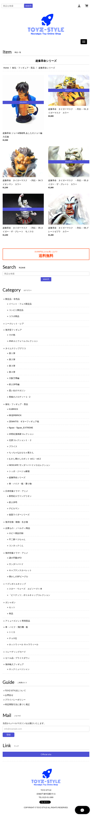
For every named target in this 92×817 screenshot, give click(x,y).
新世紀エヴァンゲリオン (20, 496)
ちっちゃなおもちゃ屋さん (21, 452)
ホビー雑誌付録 (16, 533)
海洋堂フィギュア (13, 330)
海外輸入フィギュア (14, 664)
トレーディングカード (15, 652)
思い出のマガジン (17, 390)
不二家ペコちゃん (17, 539)
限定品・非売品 (12, 299)
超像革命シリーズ (17, 477)
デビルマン (14, 508)
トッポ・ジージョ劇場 (19, 471)
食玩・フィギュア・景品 (23, 68)
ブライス (13, 446)
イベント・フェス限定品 (20, 304)
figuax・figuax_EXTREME (21, 427)
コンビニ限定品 (16, 310)
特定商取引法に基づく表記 (17, 704)
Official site (46, 754)
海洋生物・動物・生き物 (16, 522)
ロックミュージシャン (19, 669)
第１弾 (12, 353)
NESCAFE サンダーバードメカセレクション (29, 465)
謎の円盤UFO (15, 558)
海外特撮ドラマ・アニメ (16, 553)
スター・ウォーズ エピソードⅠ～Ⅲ (25, 589)
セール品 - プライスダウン (17, 658)
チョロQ (13, 638)
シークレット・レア (14, 323)
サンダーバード (16, 564)
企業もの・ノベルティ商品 (17, 528)
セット (12, 607)
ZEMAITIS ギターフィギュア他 (24, 421)
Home (6, 68)
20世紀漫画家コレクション (21, 434)
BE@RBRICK (15, 415)
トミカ (12, 632)
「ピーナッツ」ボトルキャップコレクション (29, 595)
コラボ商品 (14, 316)
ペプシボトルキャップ (15, 584)
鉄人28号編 (14, 384)
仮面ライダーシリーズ (19, 514)
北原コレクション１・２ (20, 440)
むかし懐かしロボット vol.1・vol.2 (25, 459)
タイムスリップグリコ (15, 348)
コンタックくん (16, 545)
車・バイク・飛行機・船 (16, 627)
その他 (12, 335)
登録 (8, 734)
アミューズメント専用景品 (17, 621)
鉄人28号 (13, 502)
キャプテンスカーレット (20, 570)
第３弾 (12, 366)
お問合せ (9, 695)
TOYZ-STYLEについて (15, 690)
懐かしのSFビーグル (18, 576)
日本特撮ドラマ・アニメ (16, 491)
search (28, 6)
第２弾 (12, 359)
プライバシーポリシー (15, 700)
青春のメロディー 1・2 (19, 397)
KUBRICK (13, 409)
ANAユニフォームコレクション (23, 341)
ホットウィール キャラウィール (23, 644)
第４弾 (12, 372)
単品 (11, 613)
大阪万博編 (14, 378)
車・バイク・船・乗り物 (20, 483)
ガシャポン (10, 602)
